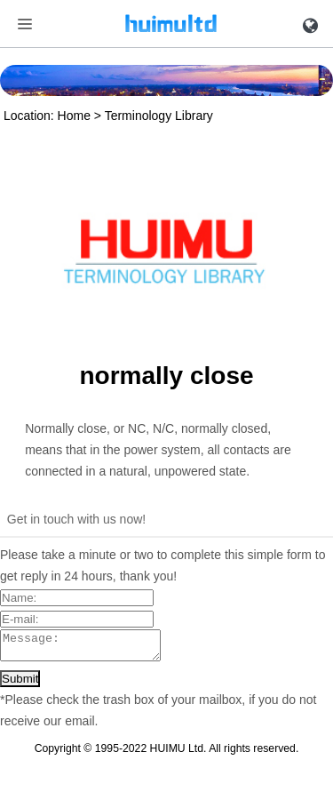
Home (74, 115)
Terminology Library (159, 115)
